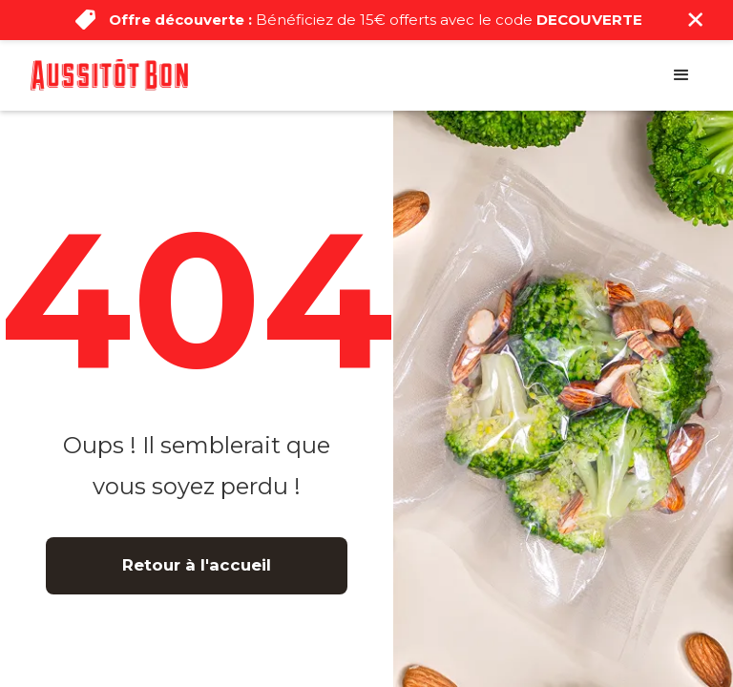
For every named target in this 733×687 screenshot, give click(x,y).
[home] (109, 74)
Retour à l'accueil (196, 564)
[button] (681, 75)
